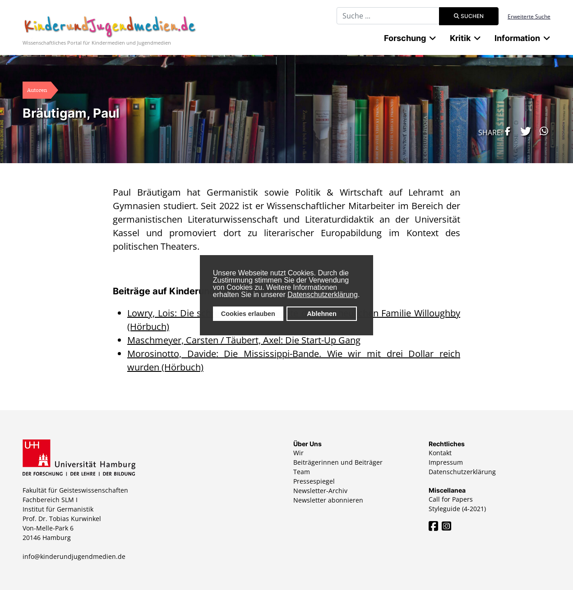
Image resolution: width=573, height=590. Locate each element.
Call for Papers (451, 499)
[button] (505, 131)
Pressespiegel (314, 481)
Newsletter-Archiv (320, 490)
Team (301, 471)
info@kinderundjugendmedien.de (74, 556)
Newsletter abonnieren (328, 500)
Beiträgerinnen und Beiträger (338, 462)
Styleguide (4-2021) (457, 508)
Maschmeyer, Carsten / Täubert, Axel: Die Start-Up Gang (243, 340)
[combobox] (388, 15)
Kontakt (440, 452)
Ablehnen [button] (322, 313)
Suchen (469, 16)
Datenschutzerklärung (322, 294)
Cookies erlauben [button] (248, 313)
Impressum (446, 462)
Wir (298, 452)
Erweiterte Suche (529, 16)
